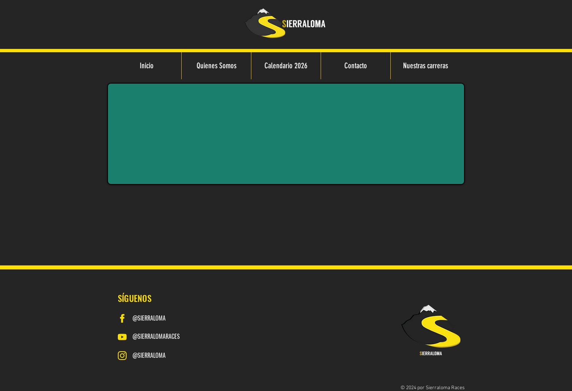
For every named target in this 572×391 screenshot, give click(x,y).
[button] (425, 65)
